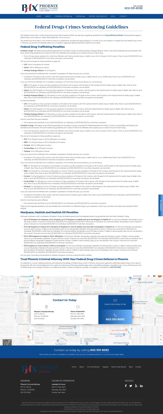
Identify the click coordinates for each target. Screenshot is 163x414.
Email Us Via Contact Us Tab (115, 304)
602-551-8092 (134, 8)
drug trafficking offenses (114, 35)
